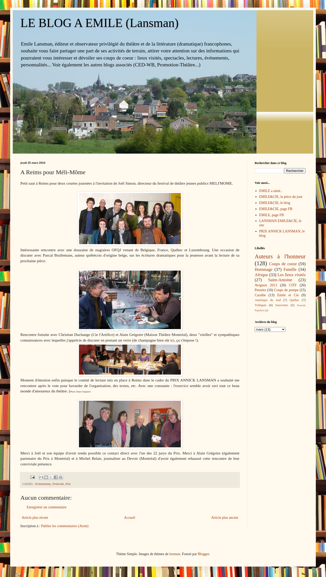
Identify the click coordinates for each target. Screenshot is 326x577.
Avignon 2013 (266, 285)
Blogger (203, 554)
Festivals (58, 484)
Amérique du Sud (268, 300)
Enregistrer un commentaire (46, 507)
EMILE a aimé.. (270, 191)
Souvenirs (281, 305)
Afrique (261, 274)
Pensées (260, 290)
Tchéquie (260, 305)
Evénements (43, 484)
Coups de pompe (286, 290)
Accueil (129, 518)
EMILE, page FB (271, 215)
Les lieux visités (292, 274)
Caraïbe (260, 295)
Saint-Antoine (280, 279)
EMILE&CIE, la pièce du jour (281, 197)
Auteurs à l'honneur (280, 256)
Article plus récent (35, 518)
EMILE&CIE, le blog (274, 203)
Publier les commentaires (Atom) (64, 526)
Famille (289, 269)
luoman (174, 554)
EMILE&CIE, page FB (275, 209)
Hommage (264, 269)
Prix (68, 484)
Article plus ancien (224, 518)
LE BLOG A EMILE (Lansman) (99, 22)
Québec (294, 300)
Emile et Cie (288, 295)
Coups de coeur (283, 263)
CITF (293, 285)
